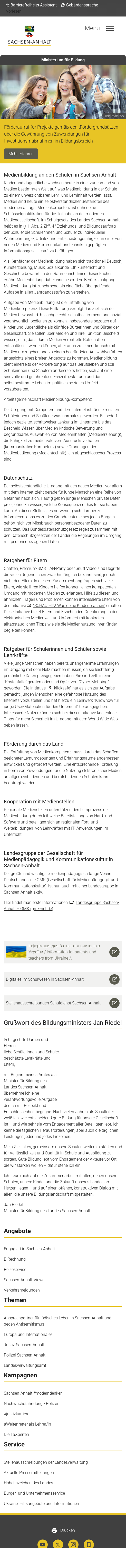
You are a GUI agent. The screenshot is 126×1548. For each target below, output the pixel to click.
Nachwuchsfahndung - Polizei (31, 1378)
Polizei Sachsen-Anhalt (24, 1330)
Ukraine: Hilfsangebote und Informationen (41, 1478)
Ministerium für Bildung (63, 59)
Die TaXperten (16, 1409)
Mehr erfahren (21, 153)
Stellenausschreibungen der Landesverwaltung (46, 1437)
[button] (31, 5)
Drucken (63, 1506)
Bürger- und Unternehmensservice (34, 1468)
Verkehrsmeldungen (22, 1265)
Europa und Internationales (28, 1309)
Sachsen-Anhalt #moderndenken (33, 1368)
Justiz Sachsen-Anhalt (24, 1320)
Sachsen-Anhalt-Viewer (25, 1255)
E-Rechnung (15, 1234)
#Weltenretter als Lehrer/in (27, 1399)
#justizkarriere (16, 1389)
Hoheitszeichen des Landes (28, 1458)
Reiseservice (15, 1244)
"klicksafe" (62, 688)
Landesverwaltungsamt (25, 1340)
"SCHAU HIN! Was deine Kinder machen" (69, 605)
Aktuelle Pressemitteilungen (29, 1447)
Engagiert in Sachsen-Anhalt (29, 1224)
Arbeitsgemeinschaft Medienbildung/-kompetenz (48, 399)
